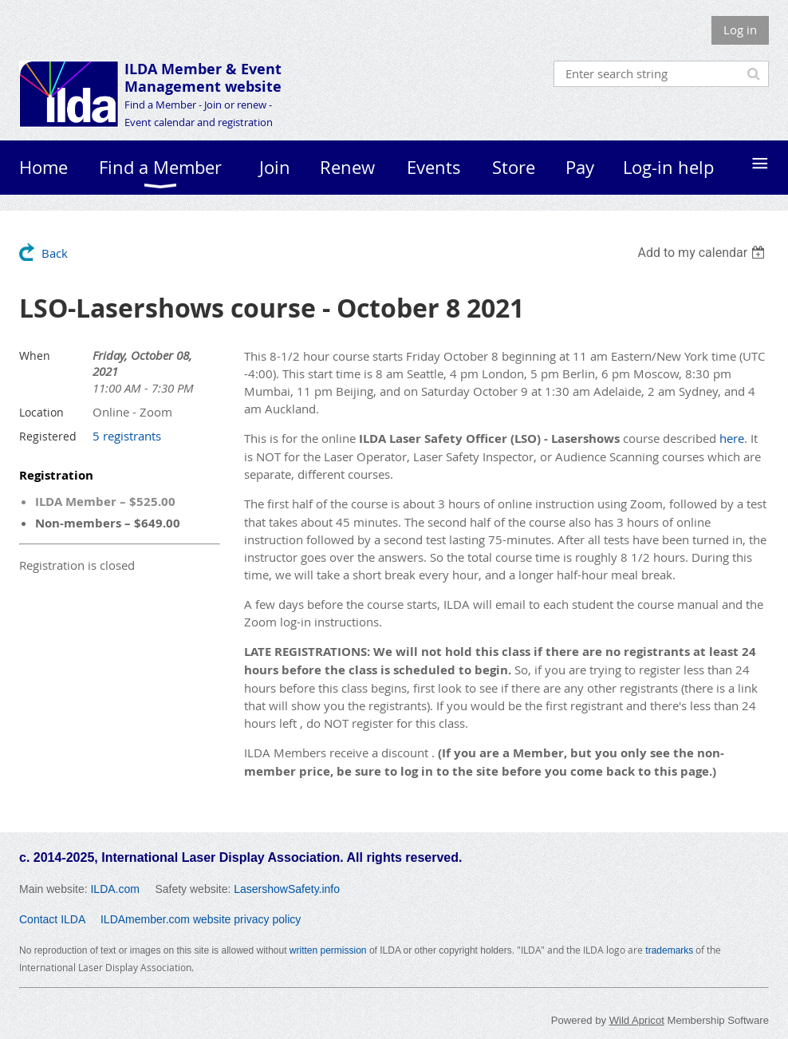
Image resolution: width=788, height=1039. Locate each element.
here (731, 438)
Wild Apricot (636, 1020)
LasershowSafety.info (287, 889)
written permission (328, 950)
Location (41, 412)
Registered (48, 436)
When (34, 355)
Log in (740, 30)
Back (54, 253)
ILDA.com (114, 889)
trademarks (669, 950)
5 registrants (127, 436)
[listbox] (703, 253)
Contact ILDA (52, 919)
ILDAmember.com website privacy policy (200, 919)
